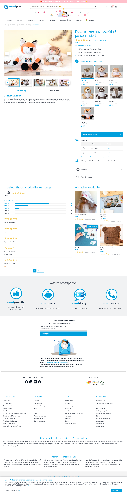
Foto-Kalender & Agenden (11, 421)
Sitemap (98, 416)
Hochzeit (68, 416)
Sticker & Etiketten (9, 423)
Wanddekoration (8, 406)
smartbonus (100, 426)
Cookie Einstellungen (12, 490)
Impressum (37, 411)
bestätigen (45, 334)
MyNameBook (7, 408)
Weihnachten (69, 401)
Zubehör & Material (9, 418)
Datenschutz (38, 403)
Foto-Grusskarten (8, 411)
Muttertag (68, 408)
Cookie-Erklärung (39, 406)
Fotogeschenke (8, 403)
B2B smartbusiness (40, 421)
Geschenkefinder (65, 20)
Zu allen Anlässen (70, 423)
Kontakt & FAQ (100, 401)
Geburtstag (68, 418)
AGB (35, 408)
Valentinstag (69, 406)
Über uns (37, 401)
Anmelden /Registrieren (103, 413)
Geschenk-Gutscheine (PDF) (12, 426)
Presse (36, 413)
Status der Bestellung (103, 418)
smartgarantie (100, 423)
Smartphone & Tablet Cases (12, 416)
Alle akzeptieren (116, 490)
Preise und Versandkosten (104, 403)
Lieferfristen (100, 406)
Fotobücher (6, 401)
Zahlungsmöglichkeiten (103, 411)
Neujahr (67, 403)
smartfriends (100, 421)
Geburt (67, 421)
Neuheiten (53, 20)
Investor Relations (40, 418)
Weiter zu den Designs (90, 134)
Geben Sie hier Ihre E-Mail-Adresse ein (53, 326)
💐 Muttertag (89, 20)
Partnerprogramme (40, 416)
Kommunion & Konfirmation (74, 413)
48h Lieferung (100, 408)
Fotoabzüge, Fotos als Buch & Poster (14, 413)
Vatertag (67, 411)
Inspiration (78, 20)
